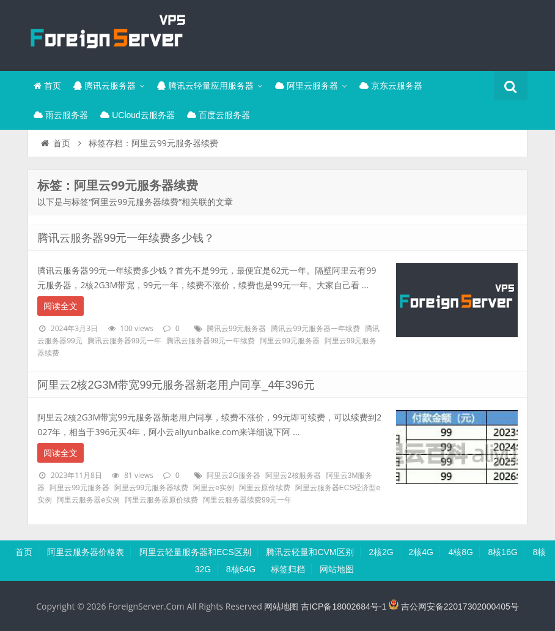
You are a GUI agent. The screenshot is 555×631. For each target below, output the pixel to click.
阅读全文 (60, 306)
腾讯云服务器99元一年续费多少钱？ (126, 238)
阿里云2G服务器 (233, 475)
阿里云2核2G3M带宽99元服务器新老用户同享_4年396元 (175, 385)
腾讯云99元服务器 (236, 328)
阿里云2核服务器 (293, 475)
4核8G (460, 552)
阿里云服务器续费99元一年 (247, 500)
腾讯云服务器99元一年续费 (210, 341)
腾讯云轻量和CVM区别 (309, 552)
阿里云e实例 (213, 488)
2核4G (420, 552)
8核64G (240, 569)
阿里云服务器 (306, 86)
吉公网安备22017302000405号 (454, 606)
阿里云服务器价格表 (85, 552)
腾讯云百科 (107, 33)
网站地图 (337, 569)
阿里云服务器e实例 (88, 500)
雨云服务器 (61, 115)
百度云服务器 (218, 115)
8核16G (503, 552)
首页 (47, 86)
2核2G (381, 552)
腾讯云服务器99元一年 (124, 341)
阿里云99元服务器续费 (151, 488)
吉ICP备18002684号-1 (343, 606)
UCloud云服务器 (137, 115)
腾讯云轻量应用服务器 (205, 86)
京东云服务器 (390, 86)
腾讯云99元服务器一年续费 (315, 328)
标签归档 (288, 569)
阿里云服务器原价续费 (161, 500)
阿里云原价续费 (264, 488)
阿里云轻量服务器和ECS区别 (195, 552)
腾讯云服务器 (104, 86)
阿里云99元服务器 (289, 341)
